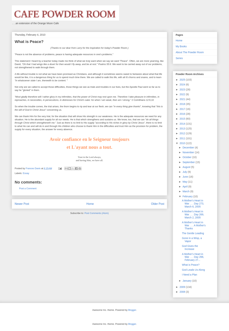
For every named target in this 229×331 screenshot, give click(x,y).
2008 (183, 291)
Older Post (157, 203)
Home (90, 203)
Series (179, 58)
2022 (183, 94)
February (187, 196)
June (185, 176)
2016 (183, 113)
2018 (183, 104)
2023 (183, 89)
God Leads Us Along (193, 269)
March (186, 191)
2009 (183, 287)
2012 (183, 133)
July (185, 171)
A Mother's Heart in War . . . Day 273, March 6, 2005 (193, 203)
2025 (183, 79)
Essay (26, 173)
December (188, 147)
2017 (183, 109)
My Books (181, 46)
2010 (183, 143)
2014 (183, 123)
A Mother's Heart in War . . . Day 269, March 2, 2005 (193, 214)
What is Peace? (190, 264)
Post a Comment (27, 188)
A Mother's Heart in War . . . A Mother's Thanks (194, 225)
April (185, 186)
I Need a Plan (189, 274)
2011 (183, 138)
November (188, 152)
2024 (183, 84)
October (187, 157)
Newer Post (22, 203)
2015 (183, 118)
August (186, 167)
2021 (183, 99)
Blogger (132, 310)
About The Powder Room (190, 52)
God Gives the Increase (190, 247)
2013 (183, 128)
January (187, 280)
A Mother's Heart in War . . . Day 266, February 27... (193, 257)
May (185, 181)
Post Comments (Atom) (96, 213)
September (188, 162)
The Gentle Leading (193, 233)
